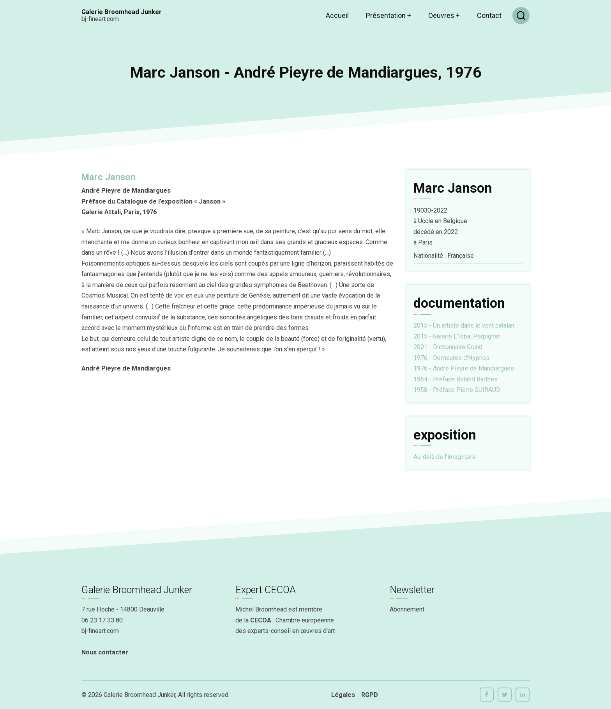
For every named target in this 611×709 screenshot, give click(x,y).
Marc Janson (108, 177)
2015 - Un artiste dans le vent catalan (463, 325)
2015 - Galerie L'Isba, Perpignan (457, 336)
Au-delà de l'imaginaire (444, 457)
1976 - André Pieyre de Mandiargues (463, 368)
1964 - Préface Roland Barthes (455, 379)
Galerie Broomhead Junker (121, 12)
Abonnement (407, 609)
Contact (489, 15)
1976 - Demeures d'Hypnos (451, 358)
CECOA (260, 620)
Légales (343, 694)
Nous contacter (104, 652)
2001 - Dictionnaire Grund (447, 347)
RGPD (369, 694)
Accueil (337, 15)
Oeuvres (444, 15)
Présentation (388, 15)
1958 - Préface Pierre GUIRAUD (456, 389)
